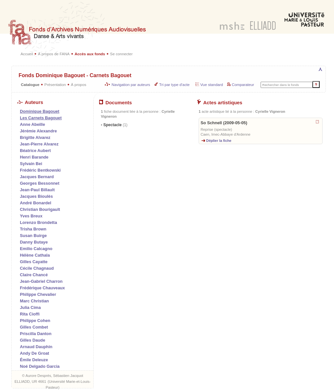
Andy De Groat (34, 353)
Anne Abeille (32, 124)
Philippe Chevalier (38, 294)
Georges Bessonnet (39, 183)
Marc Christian (34, 300)
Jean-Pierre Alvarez (39, 144)
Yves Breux (31, 215)
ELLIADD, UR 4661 (30, 381)
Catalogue (30, 84)
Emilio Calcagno (36, 248)
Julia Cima (30, 307)
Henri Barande (34, 157)
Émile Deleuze (34, 359)
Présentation (55, 84)
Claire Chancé (34, 274)
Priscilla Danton (36, 333)
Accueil (27, 54)
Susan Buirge (33, 235)
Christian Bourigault (40, 209)
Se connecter (121, 54)
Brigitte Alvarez (35, 137)
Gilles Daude (32, 340)
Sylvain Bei (31, 163)
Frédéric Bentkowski (40, 170)
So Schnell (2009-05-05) (224, 122)
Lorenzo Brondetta (38, 222)
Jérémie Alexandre (38, 130)
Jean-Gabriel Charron (41, 281)
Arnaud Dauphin (36, 346)
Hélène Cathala (35, 255)
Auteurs (30, 102)
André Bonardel (35, 202)
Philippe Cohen (35, 320)
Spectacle (114, 125)
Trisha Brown (33, 229)
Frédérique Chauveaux (42, 287)
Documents (115, 102)
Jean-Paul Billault (37, 189)
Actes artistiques (219, 102)
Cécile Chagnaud (37, 268)
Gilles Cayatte (34, 261)
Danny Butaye (34, 242)
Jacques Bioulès (36, 196)
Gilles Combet (34, 327)
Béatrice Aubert (35, 150)
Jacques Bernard (37, 176)
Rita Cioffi (29, 314)
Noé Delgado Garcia (40, 366)
